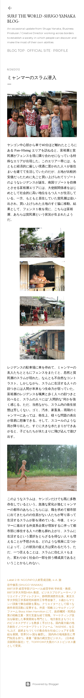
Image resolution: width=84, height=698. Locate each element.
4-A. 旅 (56, 580)
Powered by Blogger (42, 684)
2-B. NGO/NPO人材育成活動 (33, 580)
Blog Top (16, 51)
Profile (60, 51)
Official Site (39, 51)
